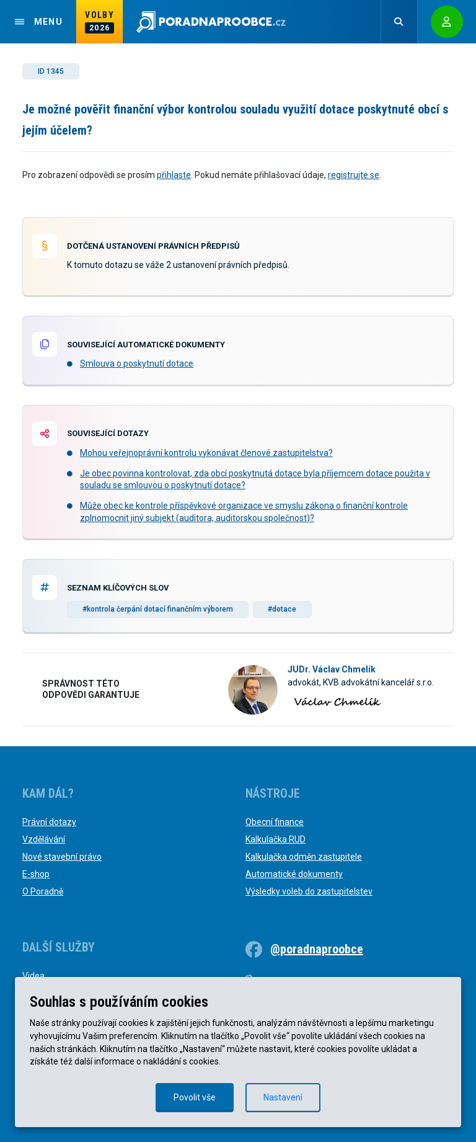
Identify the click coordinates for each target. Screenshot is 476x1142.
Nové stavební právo (62, 857)
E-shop (36, 874)
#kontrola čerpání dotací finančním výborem (157, 609)
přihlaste (174, 175)
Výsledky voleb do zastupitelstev (308, 891)
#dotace (282, 609)
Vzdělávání (43, 839)
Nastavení (282, 1097)
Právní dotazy (49, 822)
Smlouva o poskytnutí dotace (136, 363)
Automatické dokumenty (294, 874)
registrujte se (353, 175)
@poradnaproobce (316, 949)
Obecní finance (274, 822)
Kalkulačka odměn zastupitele (303, 857)
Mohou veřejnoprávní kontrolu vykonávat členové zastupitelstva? (206, 453)
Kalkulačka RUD (275, 839)
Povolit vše (195, 1097)
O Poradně (42, 891)
